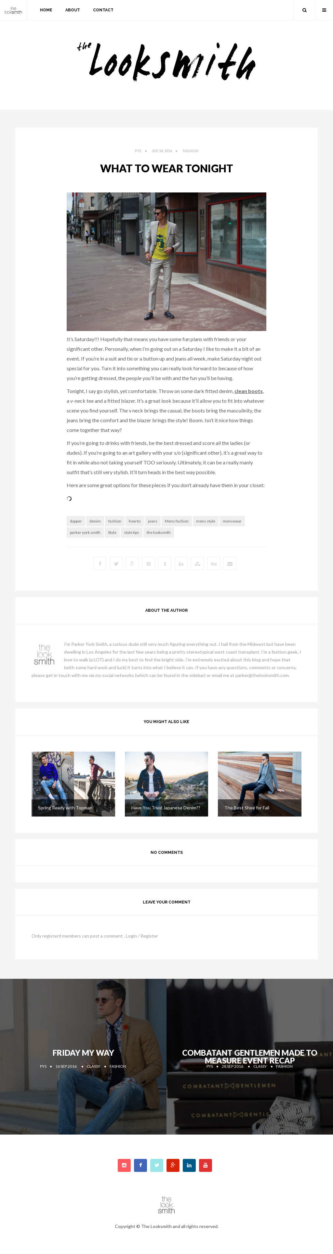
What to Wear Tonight (166, 168)
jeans (152, 521)
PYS (138, 151)
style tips (131, 532)
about (72, 10)
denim (95, 521)
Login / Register (142, 936)
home (46, 10)
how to (134, 521)
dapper (76, 521)
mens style (205, 521)
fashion (190, 151)
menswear (232, 521)
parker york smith (85, 532)
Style (112, 532)
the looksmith (159, 532)
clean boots (248, 391)
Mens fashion (177, 521)
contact (103, 10)
